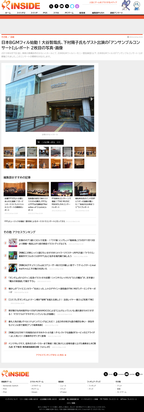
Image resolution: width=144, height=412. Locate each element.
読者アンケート (116, 13)
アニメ (119, 385)
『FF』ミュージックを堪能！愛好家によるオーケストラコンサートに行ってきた (42, 221)
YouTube (132, 374)
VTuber (63, 392)
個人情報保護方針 (73, 399)
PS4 (5, 392)
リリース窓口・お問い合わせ (29, 399)
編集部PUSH (98, 13)
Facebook (121, 374)
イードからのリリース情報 (89, 399)
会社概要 (62, 399)
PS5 (45, 13)
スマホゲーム (36, 385)
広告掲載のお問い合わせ (48, 399)
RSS (141, 374)
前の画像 (8, 99)
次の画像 (91, 99)
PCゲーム (69, 13)
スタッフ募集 (71, 403)
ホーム (8, 13)
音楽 (118, 389)
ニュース (63, 385)
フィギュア (92, 385)
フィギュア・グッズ (94, 382)
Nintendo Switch (10, 385)
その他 (118, 382)
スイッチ (34, 13)
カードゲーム (121, 392)
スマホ (56, 13)
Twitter (110, 374)
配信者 (82, 13)
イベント (63, 389)
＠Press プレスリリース (128, 399)
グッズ (91, 389)
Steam (34, 392)
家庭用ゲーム (6, 382)
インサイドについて (11, 399)
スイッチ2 (21, 13)
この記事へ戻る (50, 142)
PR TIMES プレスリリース (109, 399)
